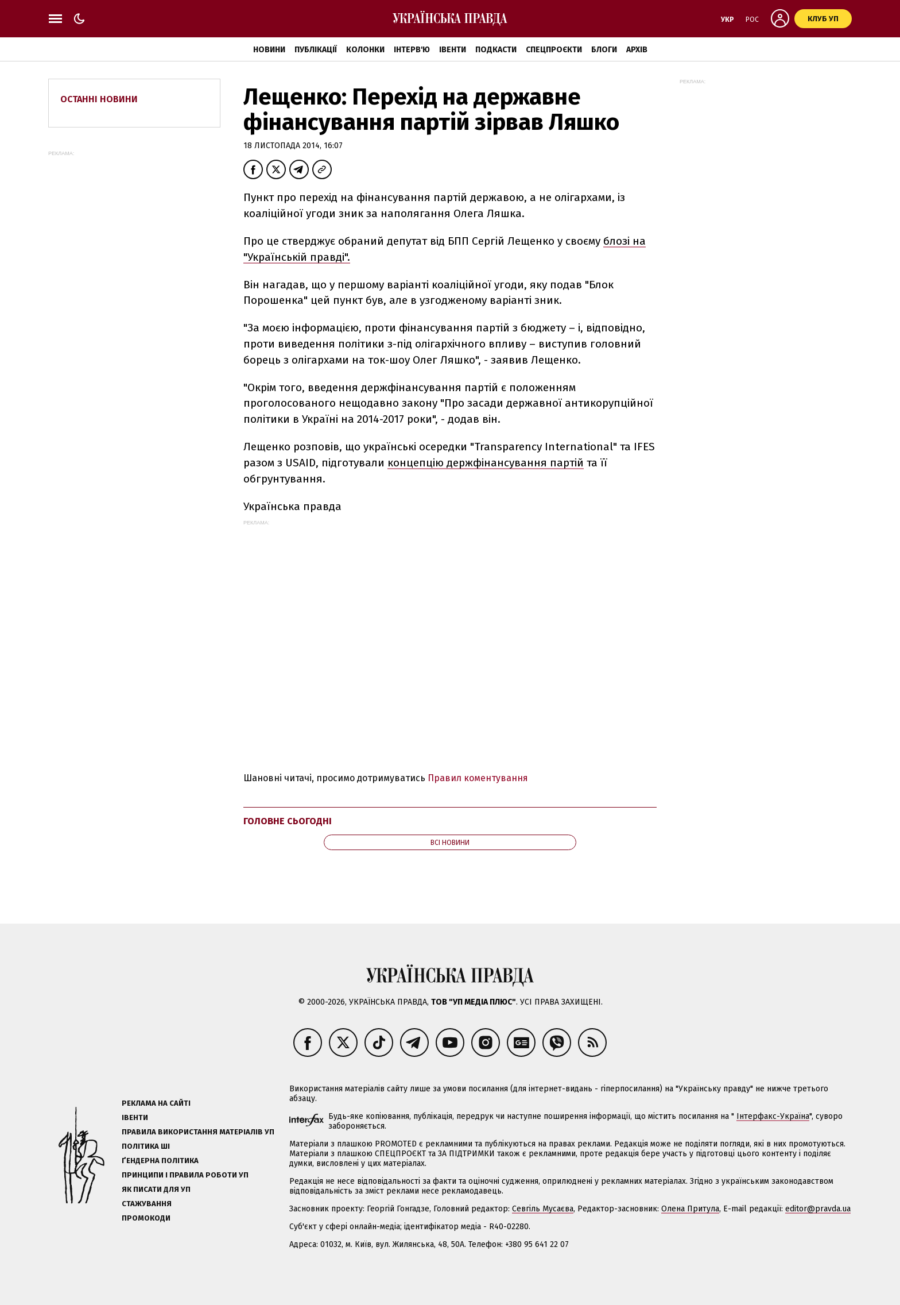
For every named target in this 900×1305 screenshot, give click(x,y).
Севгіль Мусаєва (542, 1209)
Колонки (365, 50)
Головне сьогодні (287, 821)
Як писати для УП (156, 1189)
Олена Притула (690, 1209)
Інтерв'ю (412, 50)
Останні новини (99, 99)
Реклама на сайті (156, 1103)
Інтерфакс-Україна (772, 1116)
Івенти (452, 50)
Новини (269, 50)
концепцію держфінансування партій (485, 462)
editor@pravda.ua (818, 1209)
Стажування (147, 1203)
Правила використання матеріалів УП (198, 1132)
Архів (636, 50)
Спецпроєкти (554, 50)
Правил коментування (478, 778)
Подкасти (496, 50)
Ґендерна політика (160, 1160)
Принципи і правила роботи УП (185, 1175)
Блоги (604, 50)
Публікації (315, 50)
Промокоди (146, 1218)
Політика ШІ (146, 1146)
